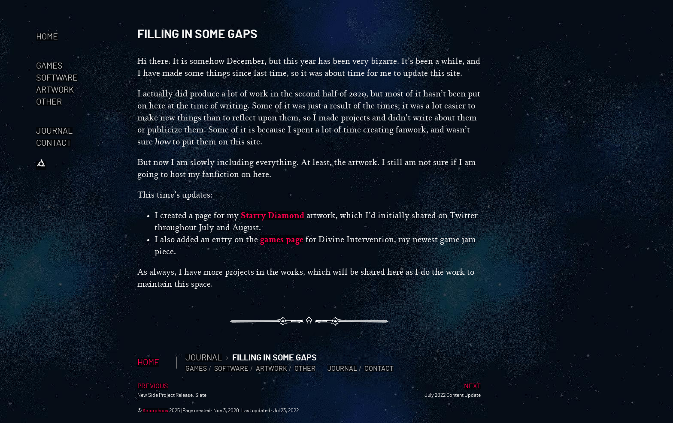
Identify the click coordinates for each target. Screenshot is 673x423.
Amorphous (155, 410)
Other (49, 102)
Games (49, 66)
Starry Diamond (272, 215)
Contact (53, 143)
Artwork (55, 90)
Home (47, 37)
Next (472, 386)
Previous (152, 386)
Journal (54, 131)
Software (57, 78)
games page (281, 239)
